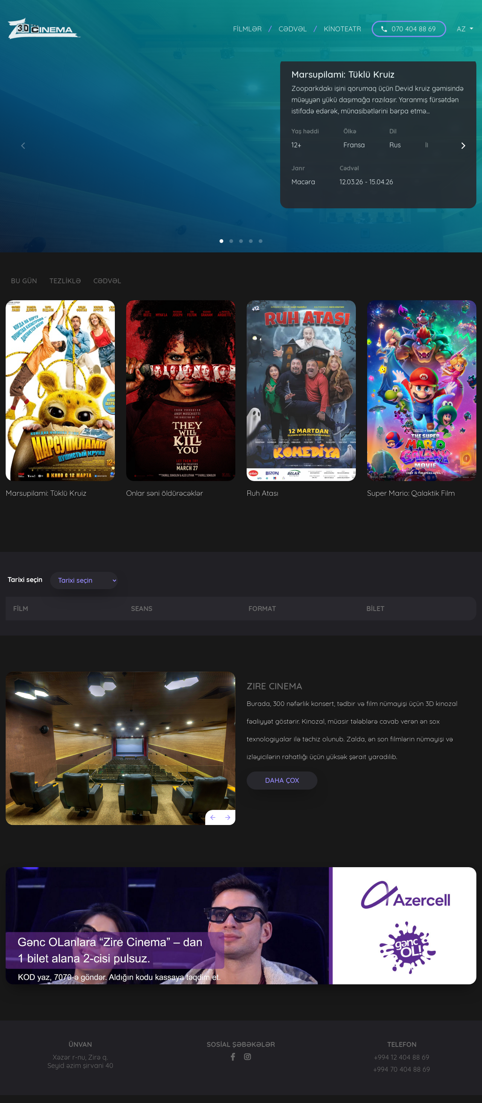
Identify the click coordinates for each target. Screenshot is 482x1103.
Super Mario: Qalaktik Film (411, 493)
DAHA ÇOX (282, 780)
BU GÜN (24, 281)
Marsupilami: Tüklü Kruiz (46, 493)
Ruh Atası (262, 493)
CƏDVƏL (107, 281)
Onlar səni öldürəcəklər (164, 493)
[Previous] (212, 817)
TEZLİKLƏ (65, 281)
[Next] (464, 147)
